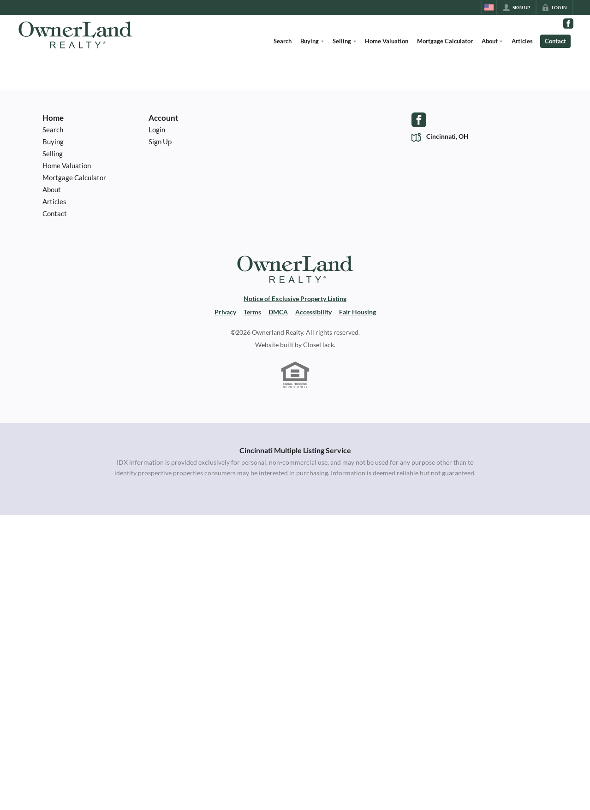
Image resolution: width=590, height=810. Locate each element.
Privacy (225, 312)
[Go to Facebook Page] (568, 23)
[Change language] (489, 7)
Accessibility (313, 312)
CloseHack (318, 345)
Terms (252, 312)
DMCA (278, 312)
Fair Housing (357, 312)
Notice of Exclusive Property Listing (295, 298)
